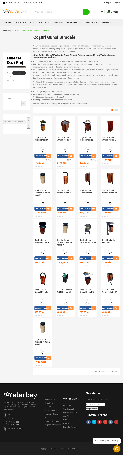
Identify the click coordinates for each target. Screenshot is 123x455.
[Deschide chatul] (117, 449)
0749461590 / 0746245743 (33, 3)
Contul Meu (67, 405)
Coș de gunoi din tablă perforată (64, 291)
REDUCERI (58, 22)
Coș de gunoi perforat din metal (88, 241)
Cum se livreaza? (70, 412)
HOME (8, 22)
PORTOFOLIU (44, 22)
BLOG (32, 22)
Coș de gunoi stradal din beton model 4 (64, 242)
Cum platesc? (68, 416)
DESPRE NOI (91, 22)
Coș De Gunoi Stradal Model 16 (41, 241)
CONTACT (106, 22)
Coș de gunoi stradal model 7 (64, 138)
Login (108, 3)
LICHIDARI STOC (74, 22)
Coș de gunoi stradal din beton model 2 (42, 342)
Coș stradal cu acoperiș (108, 241)
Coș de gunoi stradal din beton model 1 (42, 193)
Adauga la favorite (42, 151)
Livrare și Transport (52, 421)
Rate (65, 420)
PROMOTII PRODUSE (13, 3)
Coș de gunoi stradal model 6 (41, 138)
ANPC (47, 417)
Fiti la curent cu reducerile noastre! (98, 400)
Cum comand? (68, 409)
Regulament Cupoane (53, 425)
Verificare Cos (50, 399)
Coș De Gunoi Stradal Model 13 (87, 291)
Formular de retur (70, 427)
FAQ (46, 428)
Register (117, 3)
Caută (9, 98)
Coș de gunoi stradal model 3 (86, 191)
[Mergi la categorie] (28, 123)
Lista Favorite (68, 423)
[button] (112, 12)
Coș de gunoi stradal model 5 (109, 138)
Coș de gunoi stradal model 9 (64, 191)
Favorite (48, 407)
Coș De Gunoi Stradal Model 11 (109, 191)
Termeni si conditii (52, 414)
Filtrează (19, 73)
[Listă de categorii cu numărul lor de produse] (14, 122)
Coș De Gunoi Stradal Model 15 (109, 291)
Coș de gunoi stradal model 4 (41, 291)
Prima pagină (8, 30)
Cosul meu (49, 403)
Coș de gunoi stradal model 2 (86, 138)
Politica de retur (51, 410)
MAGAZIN (20, 22)
